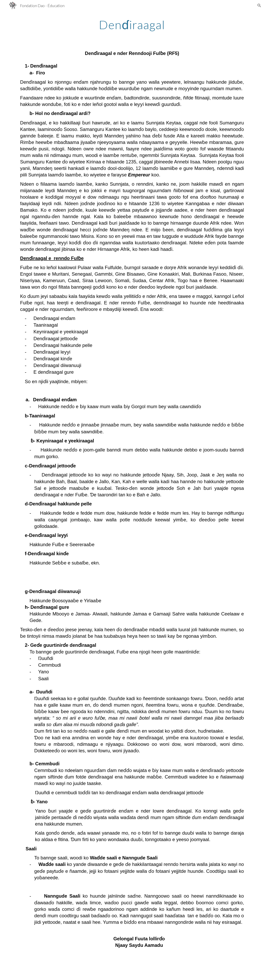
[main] (132, 25)
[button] (259, 5)
